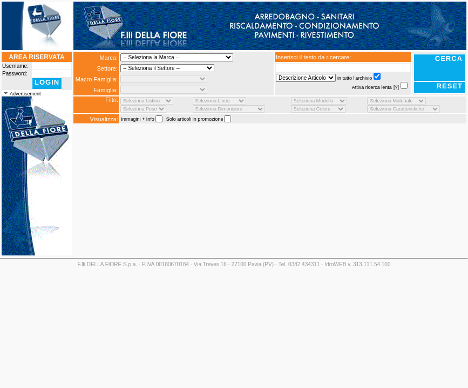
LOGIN (47, 82)
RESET (450, 86)
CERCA (449, 58)
